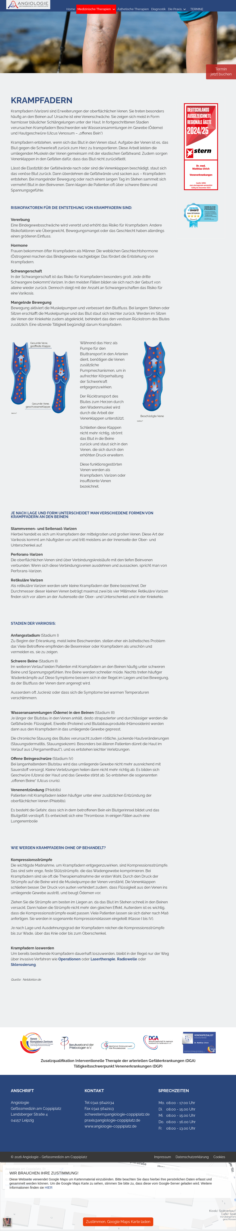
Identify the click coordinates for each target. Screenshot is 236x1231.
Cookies (219, 1157)
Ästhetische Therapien (133, 9)
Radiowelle (127, 959)
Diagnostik (158, 9)
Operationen (69, 959)
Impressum (162, 1157)
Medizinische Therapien (94, 9)
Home (70, 9)
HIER (48, 1187)
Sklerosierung (23, 964)
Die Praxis (175, 9)
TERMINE (196, 9)
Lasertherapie (103, 959)
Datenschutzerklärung (192, 1157)
